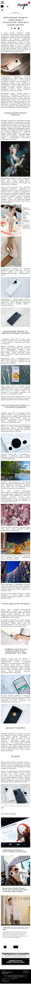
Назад (15, 946)
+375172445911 (5, 973)
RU (2, 6)
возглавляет (26, 426)
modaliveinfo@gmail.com (7, 972)
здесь (2, 807)
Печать (5, 947)
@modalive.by (26, 972)
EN (4, 6)
